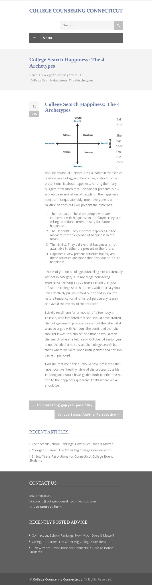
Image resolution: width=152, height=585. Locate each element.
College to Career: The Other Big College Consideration (71, 450)
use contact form (47, 506)
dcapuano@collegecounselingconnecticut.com (62, 501)
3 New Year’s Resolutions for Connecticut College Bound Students (71, 458)
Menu (40, 38)
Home (33, 75)
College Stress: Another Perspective (89, 414)
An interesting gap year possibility (62, 405)
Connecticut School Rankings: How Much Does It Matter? (73, 444)
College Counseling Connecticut (57, 579)
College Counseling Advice (60, 75)
